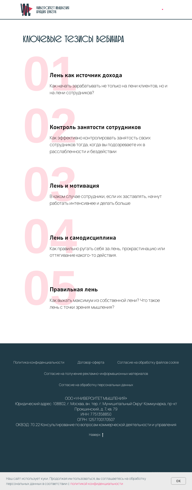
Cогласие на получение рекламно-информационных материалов (96, 373)
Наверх (96, 434)
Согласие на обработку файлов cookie (148, 362)
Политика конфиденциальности (38, 362)
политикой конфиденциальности (96, 483)
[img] (26, 10)
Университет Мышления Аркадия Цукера (52, 10)
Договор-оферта (90, 362)
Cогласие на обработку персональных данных (96, 384)
